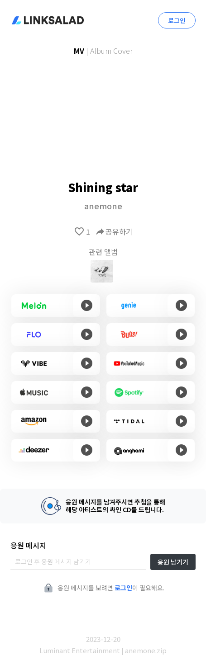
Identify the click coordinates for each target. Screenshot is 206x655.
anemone (103, 206)
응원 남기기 (173, 561)
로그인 (177, 20)
